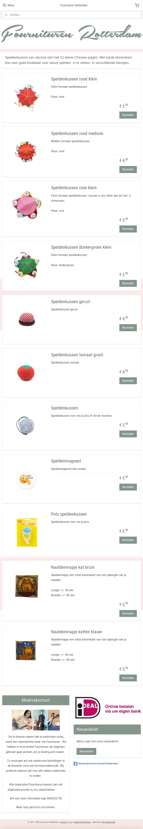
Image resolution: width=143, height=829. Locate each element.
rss (70, 822)
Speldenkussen (64, 407)
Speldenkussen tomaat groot (77, 354)
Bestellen (128, 115)
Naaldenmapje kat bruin (73, 567)
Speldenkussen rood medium (77, 133)
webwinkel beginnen (82, 822)
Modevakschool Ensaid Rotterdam (96, 764)
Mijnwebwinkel (108, 822)
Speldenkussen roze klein (74, 187)
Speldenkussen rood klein (74, 79)
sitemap (64, 822)
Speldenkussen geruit (70, 301)
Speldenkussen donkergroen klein (81, 247)
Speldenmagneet (66, 461)
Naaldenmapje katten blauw (76, 631)
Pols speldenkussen (69, 514)
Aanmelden (86, 751)
